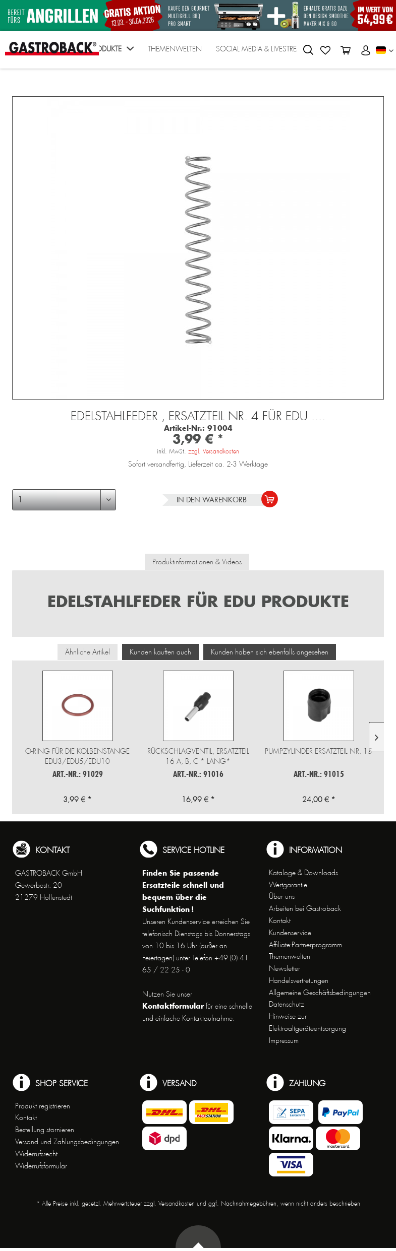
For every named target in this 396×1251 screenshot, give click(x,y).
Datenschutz (286, 1004)
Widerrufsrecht (36, 1153)
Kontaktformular (173, 1006)
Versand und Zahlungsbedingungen (67, 1141)
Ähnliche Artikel (87, 651)
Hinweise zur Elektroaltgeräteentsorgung (307, 1022)
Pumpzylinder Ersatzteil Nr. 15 (318, 751)
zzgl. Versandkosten (213, 451)
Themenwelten (289, 956)
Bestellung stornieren (44, 1129)
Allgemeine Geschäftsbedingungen (320, 992)
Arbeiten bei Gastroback (305, 908)
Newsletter (284, 968)
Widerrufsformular (41, 1165)
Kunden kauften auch (160, 651)
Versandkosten (176, 1204)
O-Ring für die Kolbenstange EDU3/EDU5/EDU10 (77, 756)
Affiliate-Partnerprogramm (305, 944)
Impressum (284, 1040)
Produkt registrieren (42, 1105)
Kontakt (280, 920)
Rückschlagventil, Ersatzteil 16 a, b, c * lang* (198, 756)
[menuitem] (111, 52)
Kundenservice (290, 932)
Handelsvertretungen (298, 980)
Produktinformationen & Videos (197, 561)
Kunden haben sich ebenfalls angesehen (269, 651)
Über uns (282, 896)
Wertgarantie (288, 884)
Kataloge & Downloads (303, 872)
